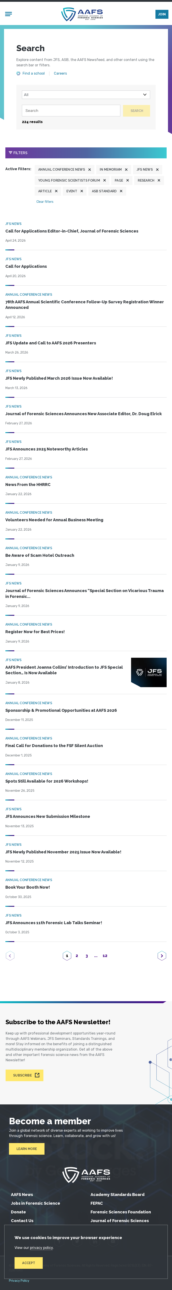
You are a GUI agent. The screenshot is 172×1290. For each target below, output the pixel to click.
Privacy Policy (19, 1281)
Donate (18, 1212)
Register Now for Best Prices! (35, 633)
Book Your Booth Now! (27, 888)
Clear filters (44, 203)
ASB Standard (104, 192)
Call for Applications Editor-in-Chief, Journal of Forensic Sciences (71, 232)
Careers (60, 75)
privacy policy (41, 1247)
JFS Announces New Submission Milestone (47, 817)
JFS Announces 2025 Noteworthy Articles (46, 450)
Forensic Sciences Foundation (121, 1212)
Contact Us (22, 1220)
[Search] (70, 112)
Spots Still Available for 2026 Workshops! (46, 782)
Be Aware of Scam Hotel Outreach (39, 556)
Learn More (27, 1149)
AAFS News (22, 1194)
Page (119, 181)
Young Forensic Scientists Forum (69, 181)
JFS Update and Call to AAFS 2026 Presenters (50, 344)
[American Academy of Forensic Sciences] (82, 14)
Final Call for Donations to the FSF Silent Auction (54, 747)
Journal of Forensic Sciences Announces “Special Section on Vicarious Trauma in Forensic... (84, 595)
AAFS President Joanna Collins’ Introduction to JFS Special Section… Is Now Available (64, 671)
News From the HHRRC (28, 485)
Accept (28, 1263)
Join (162, 15)
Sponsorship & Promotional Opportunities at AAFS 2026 (61, 711)
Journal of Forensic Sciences (120, 1220)
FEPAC (97, 1203)
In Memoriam (111, 171)
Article (45, 192)
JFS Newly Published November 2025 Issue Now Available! (63, 853)
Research (146, 181)
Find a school (34, 75)
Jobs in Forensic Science (35, 1203)
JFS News (145, 171)
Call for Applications (26, 267)
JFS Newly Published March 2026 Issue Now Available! (59, 379)
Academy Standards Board (117, 1194)
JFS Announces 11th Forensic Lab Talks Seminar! (53, 923)
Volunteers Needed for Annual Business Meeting (54, 521)
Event (71, 192)
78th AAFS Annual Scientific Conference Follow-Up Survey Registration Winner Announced (84, 306)
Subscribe (22, 1075)
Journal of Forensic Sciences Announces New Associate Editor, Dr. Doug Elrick (83, 415)
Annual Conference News (61, 171)
